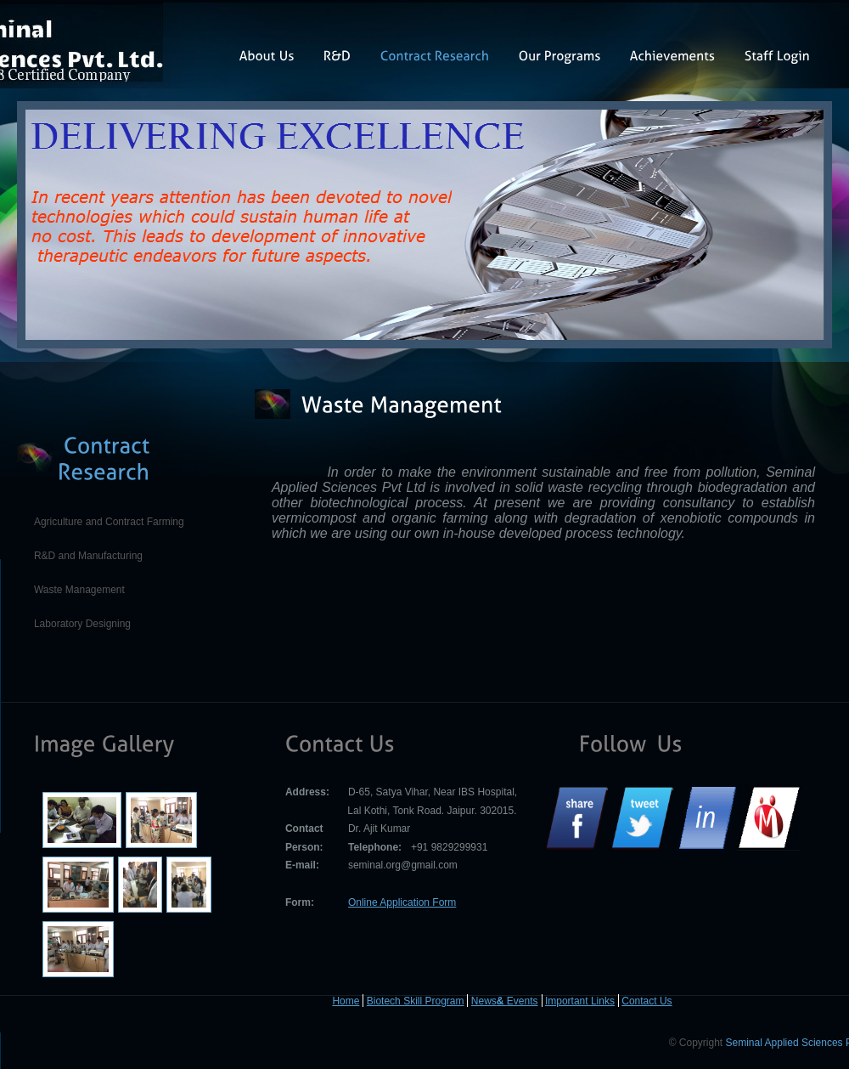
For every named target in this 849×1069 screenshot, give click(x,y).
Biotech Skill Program (415, 1001)
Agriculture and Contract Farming (109, 522)
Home (345, 1001)
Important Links (580, 1001)
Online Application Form (402, 902)
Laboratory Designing (82, 624)
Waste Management (79, 590)
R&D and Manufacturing (88, 556)
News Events (504, 1001)
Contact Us (646, 1001)
